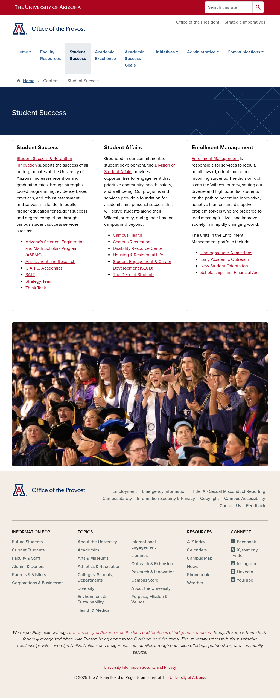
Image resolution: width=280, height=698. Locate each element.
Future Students (27, 542)
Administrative (201, 52)
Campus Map (199, 558)
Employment (125, 491)
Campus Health (127, 235)
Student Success (78, 55)
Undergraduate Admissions (226, 253)
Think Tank (35, 288)
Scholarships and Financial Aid (229, 272)
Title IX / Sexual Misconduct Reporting (228, 491)
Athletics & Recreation (99, 566)
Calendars (197, 550)
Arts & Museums (93, 558)
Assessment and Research (50, 261)
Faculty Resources (50, 55)
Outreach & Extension (152, 564)
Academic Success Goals (134, 58)
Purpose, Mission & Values (149, 599)
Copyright (209, 498)
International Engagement (143, 544)
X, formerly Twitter (244, 552)
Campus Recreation (131, 242)
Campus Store (144, 580)
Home (22, 52)
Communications (244, 52)
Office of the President (197, 22)
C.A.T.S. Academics (43, 268)
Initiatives (165, 52)
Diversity (86, 588)
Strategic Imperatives (244, 22)
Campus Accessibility (244, 498)
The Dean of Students (133, 275)
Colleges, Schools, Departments (95, 577)
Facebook (246, 542)
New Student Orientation (224, 266)
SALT (30, 275)
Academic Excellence (105, 55)
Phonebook (198, 574)
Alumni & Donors (28, 566)
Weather (195, 583)
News (192, 566)
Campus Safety (117, 498)
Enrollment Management (215, 158)
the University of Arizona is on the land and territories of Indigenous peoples (140, 632)
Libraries (139, 555)
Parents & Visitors (29, 574)
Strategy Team (38, 281)
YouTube (245, 580)
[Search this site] (229, 7)
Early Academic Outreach (224, 259)
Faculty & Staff (26, 558)
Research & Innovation (153, 572)
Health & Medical (94, 610)
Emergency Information (164, 491)
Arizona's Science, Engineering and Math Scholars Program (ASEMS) (55, 248)
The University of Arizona (183, 677)
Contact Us (230, 505)
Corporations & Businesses (37, 583)
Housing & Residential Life (138, 255)
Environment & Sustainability (92, 599)
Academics (88, 550)
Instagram (246, 564)
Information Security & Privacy (166, 498)
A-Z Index (196, 542)
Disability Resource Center (138, 248)
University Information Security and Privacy (140, 667)
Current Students (28, 550)
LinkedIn (245, 572)
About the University (97, 542)
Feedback (255, 505)
